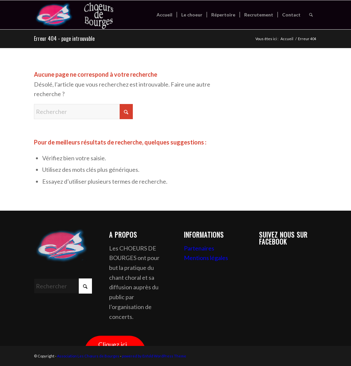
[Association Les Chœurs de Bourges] (83, 14)
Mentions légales (206, 257)
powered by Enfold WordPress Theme (154, 356)
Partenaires (199, 248)
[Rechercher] (311, 14)
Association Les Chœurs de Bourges (88, 356)
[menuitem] (164, 14)
